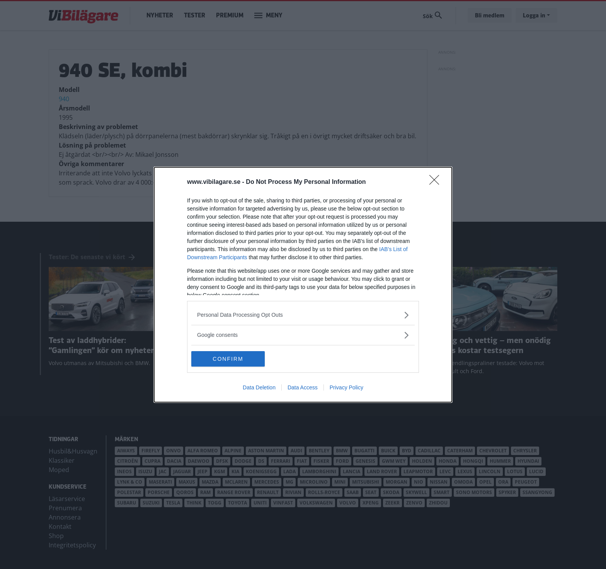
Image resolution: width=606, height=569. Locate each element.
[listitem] (303, 315)
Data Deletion (259, 387)
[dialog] (303, 284)
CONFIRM (228, 358)
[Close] (436, 182)
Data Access (303, 387)
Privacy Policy (346, 387)
